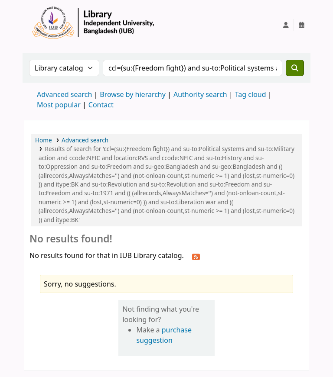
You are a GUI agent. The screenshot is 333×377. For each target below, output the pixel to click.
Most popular (59, 105)
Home (43, 140)
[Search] (295, 68)
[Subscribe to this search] (196, 256)
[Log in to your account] (285, 25)
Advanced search (64, 94)
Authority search (200, 94)
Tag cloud (250, 94)
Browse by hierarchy (133, 94)
